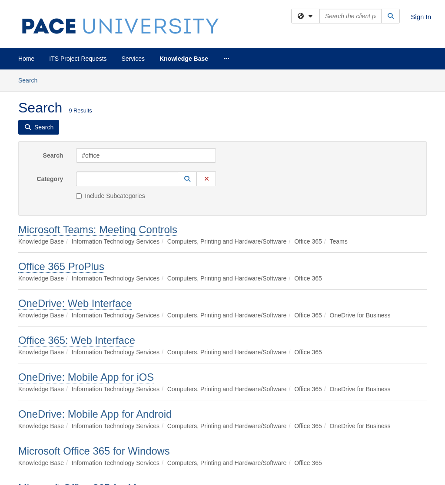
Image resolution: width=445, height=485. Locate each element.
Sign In (421, 16)
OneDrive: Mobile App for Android (95, 414)
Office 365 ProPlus (61, 266)
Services (133, 58)
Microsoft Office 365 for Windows (94, 451)
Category (50, 178)
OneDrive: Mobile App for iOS (86, 377)
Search (31, 80)
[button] (187, 179)
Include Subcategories (110, 195)
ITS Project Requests (77, 58)
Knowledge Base (183, 58)
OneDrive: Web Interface (75, 303)
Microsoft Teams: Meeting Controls (97, 229)
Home (26, 58)
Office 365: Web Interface (76, 340)
